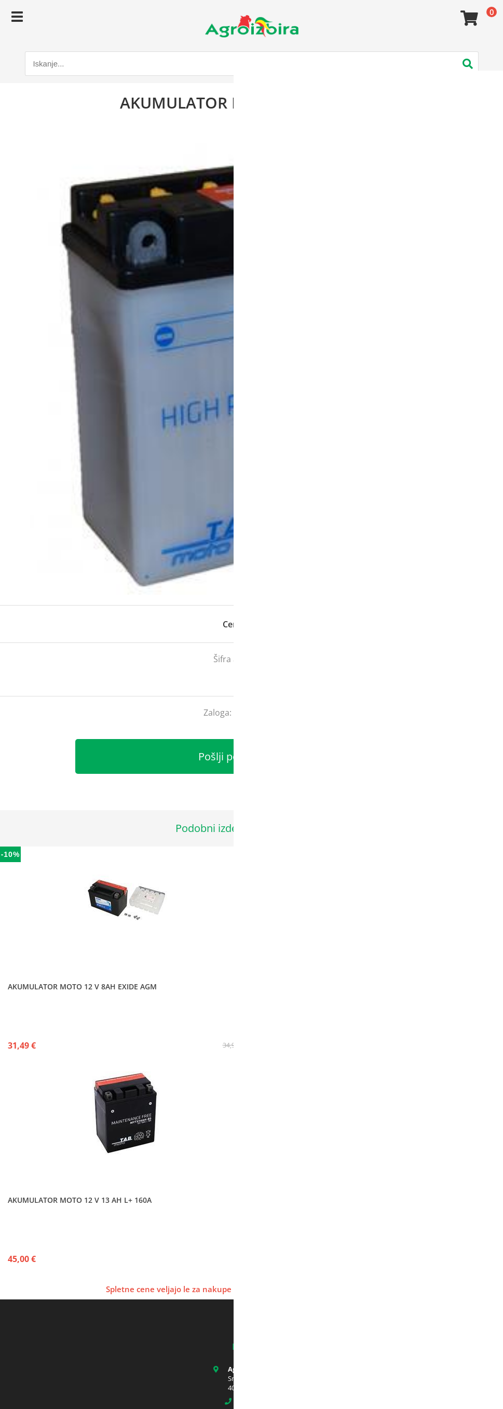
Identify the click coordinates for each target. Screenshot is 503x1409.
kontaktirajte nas (267, 712)
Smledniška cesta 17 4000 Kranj (259, 1383)
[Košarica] (467, 18)
